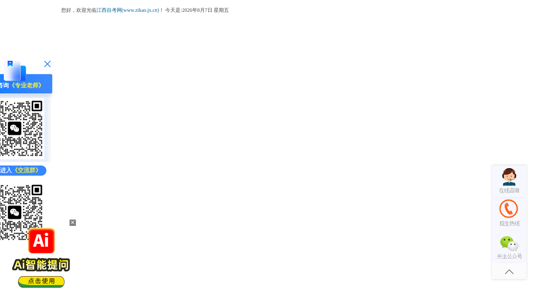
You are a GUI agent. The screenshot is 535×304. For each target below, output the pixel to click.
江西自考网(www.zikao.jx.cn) (128, 10)
